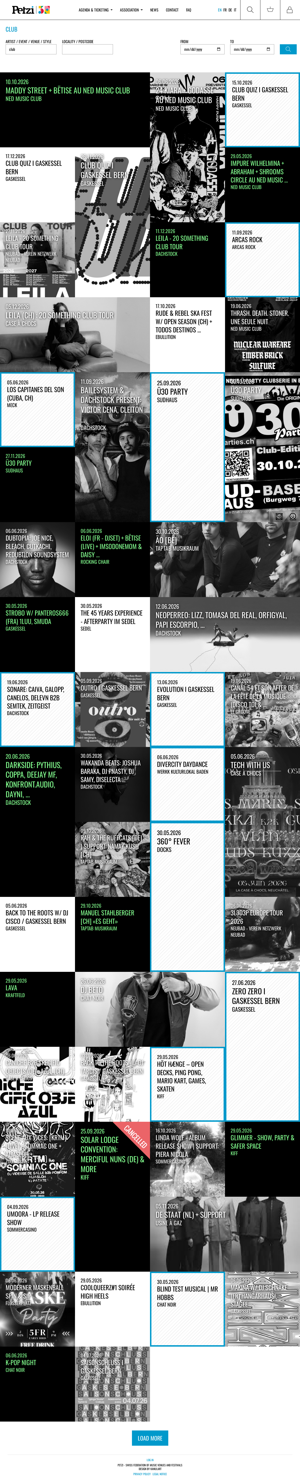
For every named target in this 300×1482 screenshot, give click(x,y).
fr (225, 10)
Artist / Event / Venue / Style (29, 41)
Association (131, 10)
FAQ (188, 10)
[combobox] (87, 49)
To (232, 41)
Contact (172, 10)
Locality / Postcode (78, 41)
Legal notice (160, 1474)
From (184, 41)
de (230, 10)
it (235, 10)
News (154, 10)
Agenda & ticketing (95, 10)
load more (150, 1438)
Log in (150, 1460)
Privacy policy (142, 1474)
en (219, 10)
